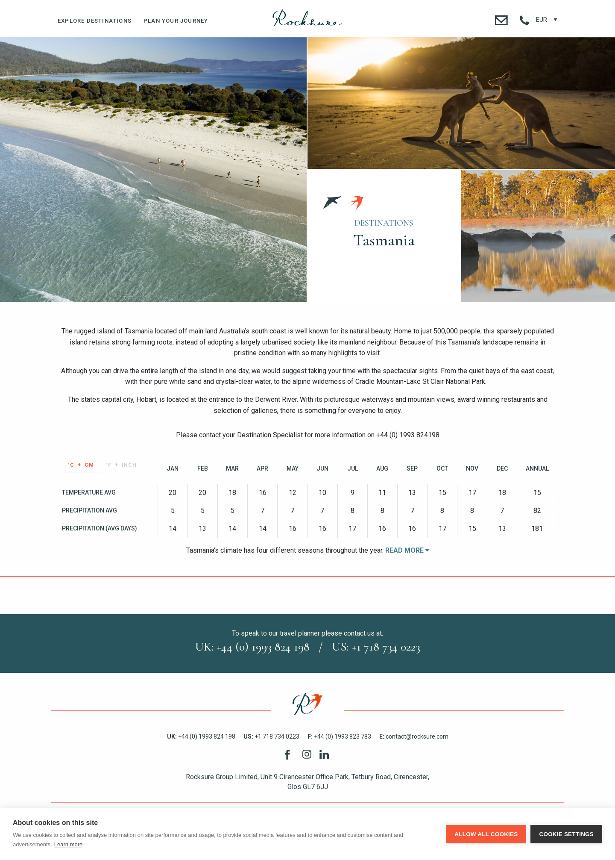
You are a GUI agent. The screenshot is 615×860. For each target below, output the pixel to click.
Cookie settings (566, 834)
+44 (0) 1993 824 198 (201, 736)
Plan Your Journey (176, 21)
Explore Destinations (95, 21)
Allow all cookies (486, 834)
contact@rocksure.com (413, 736)
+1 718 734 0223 (271, 736)
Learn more (68, 844)
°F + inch (121, 465)
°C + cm (80, 465)
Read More (407, 550)
